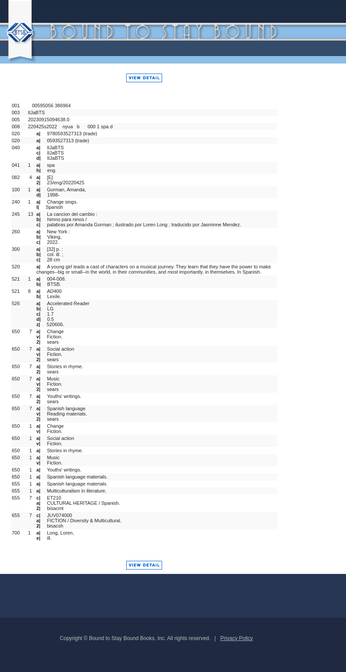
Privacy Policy (236, 638)
